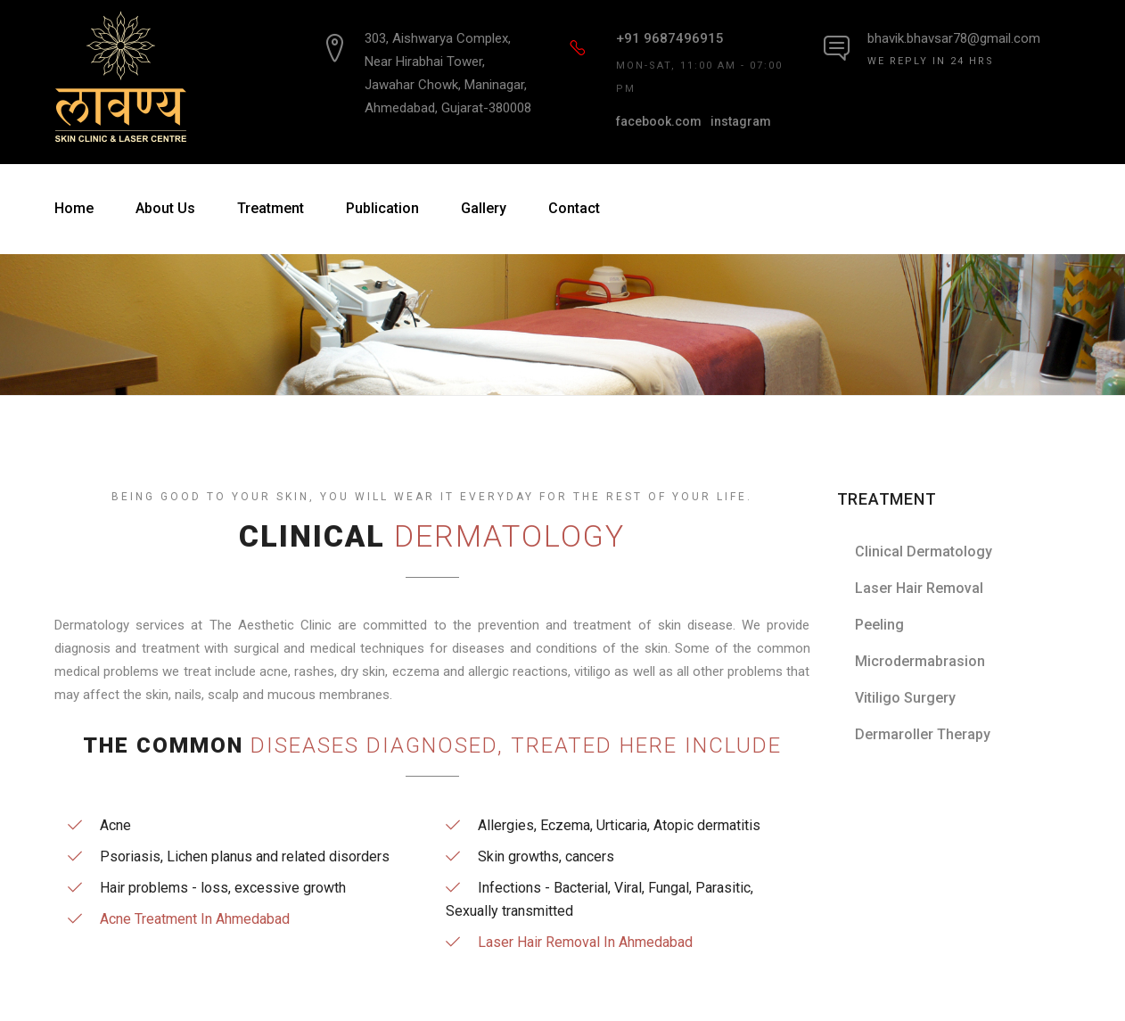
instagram (740, 121)
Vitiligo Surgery (905, 697)
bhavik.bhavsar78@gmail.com (953, 38)
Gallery (483, 208)
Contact (574, 208)
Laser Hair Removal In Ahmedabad (585, 942)
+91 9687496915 (670, 38)
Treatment (270, 208)
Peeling (879, 624)
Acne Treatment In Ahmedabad (195, 918)
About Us (165, 208)
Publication (382, 208)
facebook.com (659, 121)
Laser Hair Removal (919, 588)
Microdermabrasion (920, 661)
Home (74, 208)
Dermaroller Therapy (922, 734)
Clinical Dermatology (923, 551)
